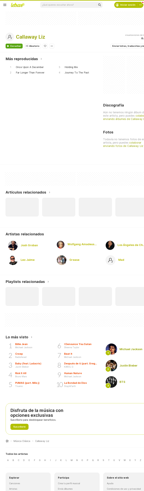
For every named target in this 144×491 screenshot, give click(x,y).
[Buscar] (99, 5)
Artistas (13, 489)
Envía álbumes (65, 489)
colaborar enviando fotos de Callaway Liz (123, 144)
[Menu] (5, 5)
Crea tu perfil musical (69, 483)
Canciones (14, 483)
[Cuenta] (140, 5)
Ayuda (110, 483)
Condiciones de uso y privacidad (124, 489)
